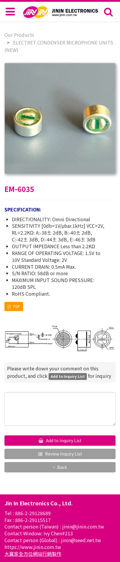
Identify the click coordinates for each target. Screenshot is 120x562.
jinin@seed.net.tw (81, 540)
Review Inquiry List (63, 454)
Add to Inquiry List (63, 440)
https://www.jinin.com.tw (32, 546)
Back (61, 467)
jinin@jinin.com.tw (83, 526)
